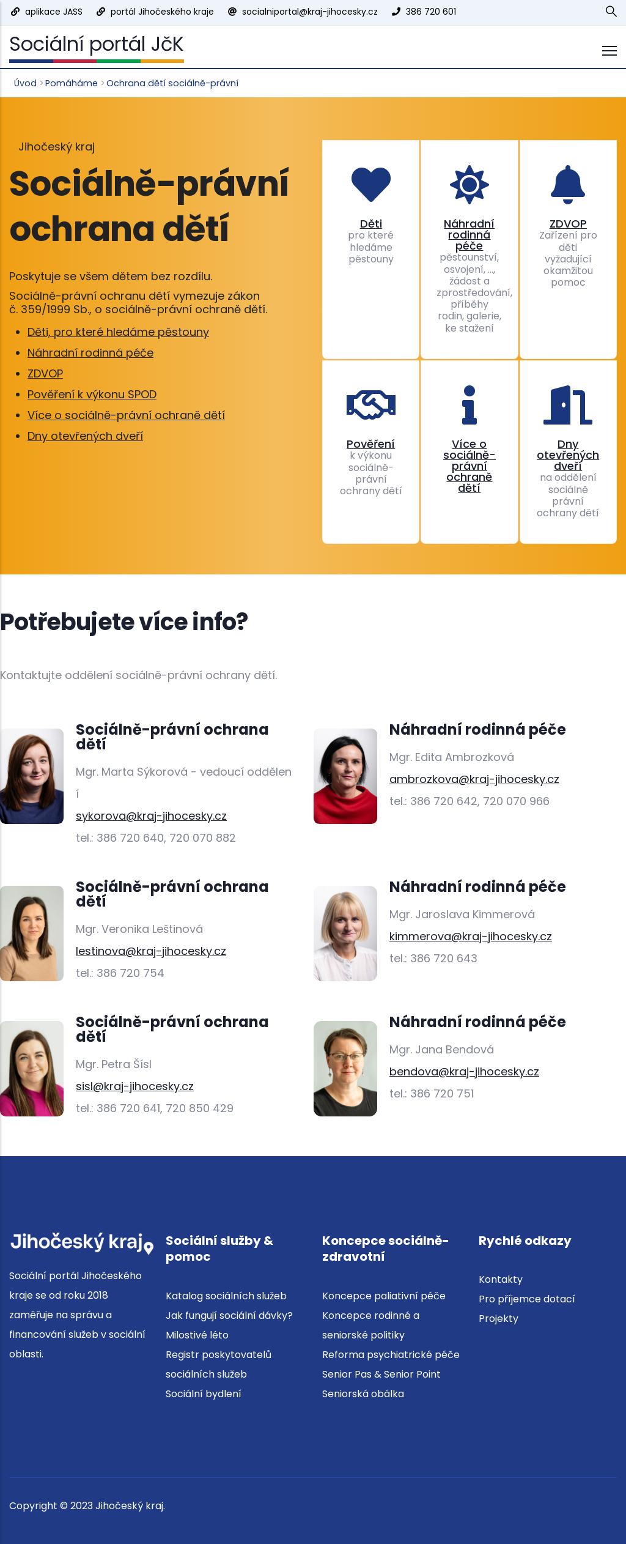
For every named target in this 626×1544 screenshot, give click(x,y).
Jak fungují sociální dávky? (229, 1315)
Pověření (371, 443)
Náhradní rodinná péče (90, 352)
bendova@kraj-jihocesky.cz (464, 1071)
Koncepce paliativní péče (384, 1296)
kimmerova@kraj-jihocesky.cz (470, 936)
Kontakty (501, 1279)
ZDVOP (45, 373)
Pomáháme (71, 83)
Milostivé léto (197, 1335)
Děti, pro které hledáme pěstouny (118, 332)
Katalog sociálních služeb (226, 1296)
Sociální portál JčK (96, 44)
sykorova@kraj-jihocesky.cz (151, 815)
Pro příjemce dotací (527, 1299)
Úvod (25, 83)
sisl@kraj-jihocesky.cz (135, 1086)
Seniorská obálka (363, 1394)
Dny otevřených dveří (85, 436)
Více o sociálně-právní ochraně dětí (126, 415)
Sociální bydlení (203, 1394)
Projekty (498, 1319)
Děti (371, 223)
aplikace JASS (54, 12)
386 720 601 (431, 12)
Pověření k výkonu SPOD (92, 394)
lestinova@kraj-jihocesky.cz (151, 951)
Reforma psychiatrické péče (391, 1355)
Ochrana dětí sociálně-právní (172, 83)
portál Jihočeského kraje (162, 12)
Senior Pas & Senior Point (381, 1374)
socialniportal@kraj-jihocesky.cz (310, 12)
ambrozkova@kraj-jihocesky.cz (474, 779)
